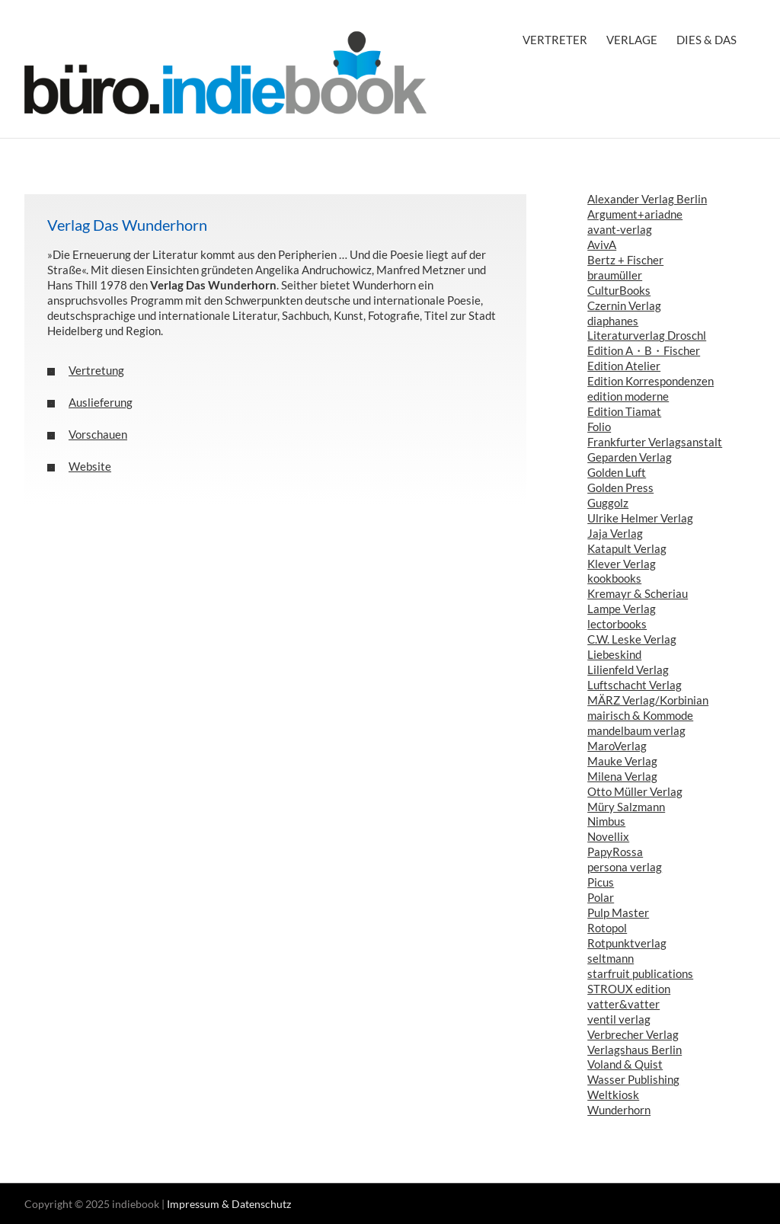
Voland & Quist (625, 1064)
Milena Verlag (622, 776)
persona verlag (624, 867)
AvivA (601, 244)
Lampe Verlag (621, 608)
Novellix (608, 836)
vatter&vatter (623, 1004)
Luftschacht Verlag (634, 685)
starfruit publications (640, 973)
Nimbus (606, 821)
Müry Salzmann (626, 806)
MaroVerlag (617, 746)
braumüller (614, 275)
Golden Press (620, 487)
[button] (275, 370)
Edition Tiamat (624, 411)
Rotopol (607, 928)
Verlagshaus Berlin (634, 1049)
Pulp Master (618, 912)
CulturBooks (619, 290)
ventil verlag (619, 1019)
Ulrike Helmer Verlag (640, 518)
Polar (600, 897)
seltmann (610, 958)
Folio (599, 426)
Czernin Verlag (624, 305)
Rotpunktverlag (627, 943)
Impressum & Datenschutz (229, 1203)
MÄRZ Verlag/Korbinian (647, 700)
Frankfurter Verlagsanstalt (654, 442)
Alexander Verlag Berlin (647, 199)
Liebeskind (614, 654)
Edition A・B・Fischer (643, 350)
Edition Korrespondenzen (650, 381)
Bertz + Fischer (625, 260)
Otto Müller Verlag (634, 791)
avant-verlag (619, 229)
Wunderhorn (619, 1110)
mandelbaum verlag (636, 730)
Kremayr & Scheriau (637, 593)
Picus (600, 882)
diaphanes (612, 321)
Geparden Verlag (629, 457)
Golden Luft (616, 472)
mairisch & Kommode (640, 715)
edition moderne (628, 396)
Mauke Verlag (622, 761)
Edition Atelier (623, 365)
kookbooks (614, 578)
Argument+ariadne (634, 214)
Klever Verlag (621, 563)
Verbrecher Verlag (633, 1034)
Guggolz (607, 503)
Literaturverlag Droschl (646, 335)
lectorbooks (617, 624)
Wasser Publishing (633, 1079)
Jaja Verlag (615, 533)
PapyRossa (615, 851)
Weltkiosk (613, 1094)
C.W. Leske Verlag (631, 639)
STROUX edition (628, 988)
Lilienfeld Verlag (628, 669)
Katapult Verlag (627, 548)
